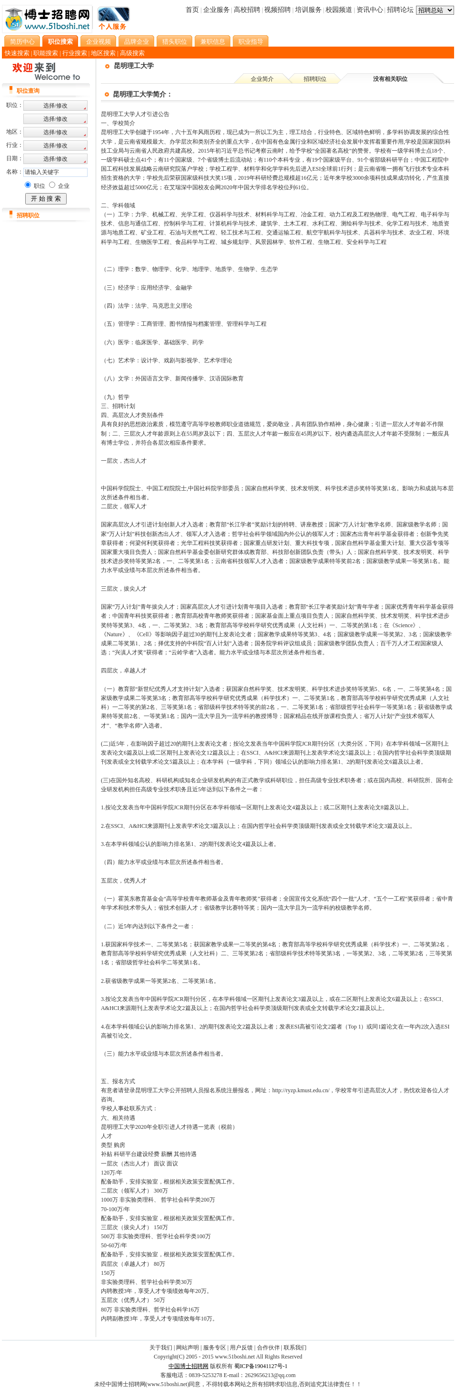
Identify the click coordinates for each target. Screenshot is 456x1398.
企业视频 (98, 41)
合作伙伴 (268, 1347)
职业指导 (250, 41)
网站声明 (187, 1347)
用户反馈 (241, 1347)
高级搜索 (132, 53)
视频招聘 (277, 9)
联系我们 (295, 1347)
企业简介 (262, 79)
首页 (192, 9)
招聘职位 (315, 79)
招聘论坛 (400, 9)
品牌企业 (136, 41)
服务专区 (214, 1347)
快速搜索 (17, 53)
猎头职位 (174, 41)
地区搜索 (103, 53)
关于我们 (160, 1347)
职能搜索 (45, 53)
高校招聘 (247, 9)
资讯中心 (370, 9)
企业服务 (216, 9)
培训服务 (308, 9)
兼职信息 (212, 41)
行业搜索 (74, 53)
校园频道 (339, 9)
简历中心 (22, 41)
